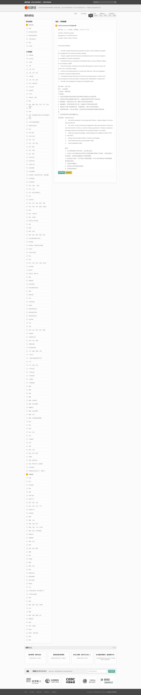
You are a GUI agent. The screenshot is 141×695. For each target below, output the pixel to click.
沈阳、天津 (32, 450)
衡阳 (30, 562)
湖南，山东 (32, 541)
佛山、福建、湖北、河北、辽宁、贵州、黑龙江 (39, 104)
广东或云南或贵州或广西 (35, 358)
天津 (30, 298)
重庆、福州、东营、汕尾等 (36, 605)
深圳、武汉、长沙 (33, 502)
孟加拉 (30, 305)
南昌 (30, 228)
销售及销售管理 (33, 35)
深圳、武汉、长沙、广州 (35, 506)
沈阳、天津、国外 (33, 453)
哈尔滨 (30, 249)
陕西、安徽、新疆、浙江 (35, 615)
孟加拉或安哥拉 (33, 312)
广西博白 (31, 379)
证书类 (30, 46)
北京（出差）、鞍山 (34, 185)
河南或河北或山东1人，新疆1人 (37, 471)
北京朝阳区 (32, 178)
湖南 (30, 516)
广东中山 (31, 354)
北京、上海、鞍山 (33, 143)
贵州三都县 (32, 580)
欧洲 (30, 428)
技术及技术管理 (33, 32)
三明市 (30, 62)
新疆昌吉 (31, 407)
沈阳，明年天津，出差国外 (36, 464)
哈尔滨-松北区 (32, 252)
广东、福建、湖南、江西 (35, 351)
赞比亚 (30, 583)
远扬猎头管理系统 (112, 692)
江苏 (30, 435)
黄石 (30, 640)
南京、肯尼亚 (32, 217)
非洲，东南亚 (32, 626)
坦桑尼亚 (31, 280)
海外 (30, 488)
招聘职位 (102, 13)
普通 (114, 15)
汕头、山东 (32, 432)
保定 (30, 108)
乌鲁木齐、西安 (33, 97)
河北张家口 (32, 467)
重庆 (30, 601)
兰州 (30, 118)
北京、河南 (32, 150)
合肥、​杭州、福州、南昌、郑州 (37, 235)
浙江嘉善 (31, 485)
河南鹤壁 (31, 474)
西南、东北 (32, 566)
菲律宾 (30, 559)
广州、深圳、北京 (33, 365)
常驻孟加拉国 (32, 347)
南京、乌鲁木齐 (33, 214)
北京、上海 (32, 140)
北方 (30, 196)
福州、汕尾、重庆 (33, 548)
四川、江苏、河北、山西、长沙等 (37, 263)
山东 (30, 323)
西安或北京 (32, 573)
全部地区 (31, 55)
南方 (30, 224)
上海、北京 (32, 69)
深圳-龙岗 (31, 495)
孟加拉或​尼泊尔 (33, 309)
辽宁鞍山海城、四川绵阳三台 (36, 590)
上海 (30, 66)
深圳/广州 (31, 499)
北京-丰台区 (32, 136)
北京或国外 (32, 168)
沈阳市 (30, 457)
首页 (75, 13)
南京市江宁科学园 (33, 221)
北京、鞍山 (32, 154)
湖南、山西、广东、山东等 (36, 527)
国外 (30, 277)
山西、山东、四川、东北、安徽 (37, 330)
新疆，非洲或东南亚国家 (35, 418)
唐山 (30, 256)
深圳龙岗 (31, 513)
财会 (30, 42)
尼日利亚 (31, 319)
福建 (30, 552)
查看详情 (61, 172)
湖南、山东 (32, 520)
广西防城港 (32, 383)
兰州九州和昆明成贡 (34, 122)
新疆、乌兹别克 (33, 400)
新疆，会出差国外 (33, 411)
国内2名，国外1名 (33, 273)
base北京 (31, 58)
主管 (110, 15)
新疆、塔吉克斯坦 (33, 404)
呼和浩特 (31, 242)
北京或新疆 (32, 171)
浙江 (30, 481)
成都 (30, 390)
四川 (30, 259)
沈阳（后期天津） (33, 460)
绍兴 (30, 555)
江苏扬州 (31, 439)
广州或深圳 (32, 376)
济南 (30, 478)
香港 (30, 636)
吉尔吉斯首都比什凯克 (34, 238)
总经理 (95, 15)
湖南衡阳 (31, 538)
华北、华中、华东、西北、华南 (37, 203)
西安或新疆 (32, 576)
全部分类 (31, 25)
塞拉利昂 (31, 295)
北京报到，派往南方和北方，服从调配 (39, 175)
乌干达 (30, 94)
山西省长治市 (32, 337)
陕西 (30, 612)
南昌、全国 (32, 231)
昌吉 (30, 421)
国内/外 (31, 270)
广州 (30, 361)
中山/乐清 (31, 87)
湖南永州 (31, 534)
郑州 (30, 598)
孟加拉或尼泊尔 (33, 316)
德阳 (30, 386)
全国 (30, 111)
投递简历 (68, 172)
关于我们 (83, 13)
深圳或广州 (32, 509)
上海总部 (31, 76)
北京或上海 (32, 164)
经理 (105, 15)
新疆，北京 (32, 414)
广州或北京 (32, 372)
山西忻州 (31, 333)
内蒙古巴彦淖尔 (33, 125)
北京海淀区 (32, 182)
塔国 (30, 291)
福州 (30, 545)
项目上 (30, 629)
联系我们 (112, 13)
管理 (30, 28)
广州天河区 (32, 369)
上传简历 (111, 671)
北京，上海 (32, 189)
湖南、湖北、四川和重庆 (35, 531)
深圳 (30, 492)
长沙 (30, 608)
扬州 (30, 393)
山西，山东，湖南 (33, 340)
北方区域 (31, 199)
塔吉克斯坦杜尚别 (33, 287)
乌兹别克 (31, 90)
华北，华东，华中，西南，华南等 (37, 206)
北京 (30, 129)
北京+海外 (31, 132)
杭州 (30, 425)
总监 (101, 15)
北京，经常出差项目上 (34, 192)
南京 (30, 210)
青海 (30, 622)
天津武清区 (32, 302)
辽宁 (30, 587)
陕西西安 (31, 619)
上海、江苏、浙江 (33, 73)
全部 (90, 15)
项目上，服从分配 (33, 633)
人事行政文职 (32, 39)
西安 (30, 569)
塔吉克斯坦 (32, 284)
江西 (30, 443)
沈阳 (30, 446)
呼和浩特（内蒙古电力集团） (36, 245)
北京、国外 (32, 147)
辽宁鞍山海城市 (33, 594)
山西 (30, 326)
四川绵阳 (31, 266)
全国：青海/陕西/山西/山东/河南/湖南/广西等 (39, 115)
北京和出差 (32, 161)
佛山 (30, 101)
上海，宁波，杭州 (33, 80)
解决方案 (93, 13)
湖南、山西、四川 (33, 524)
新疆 (30, 397)
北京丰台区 (32, 157)
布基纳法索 (32, 344)
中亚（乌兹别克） (33, 83)
